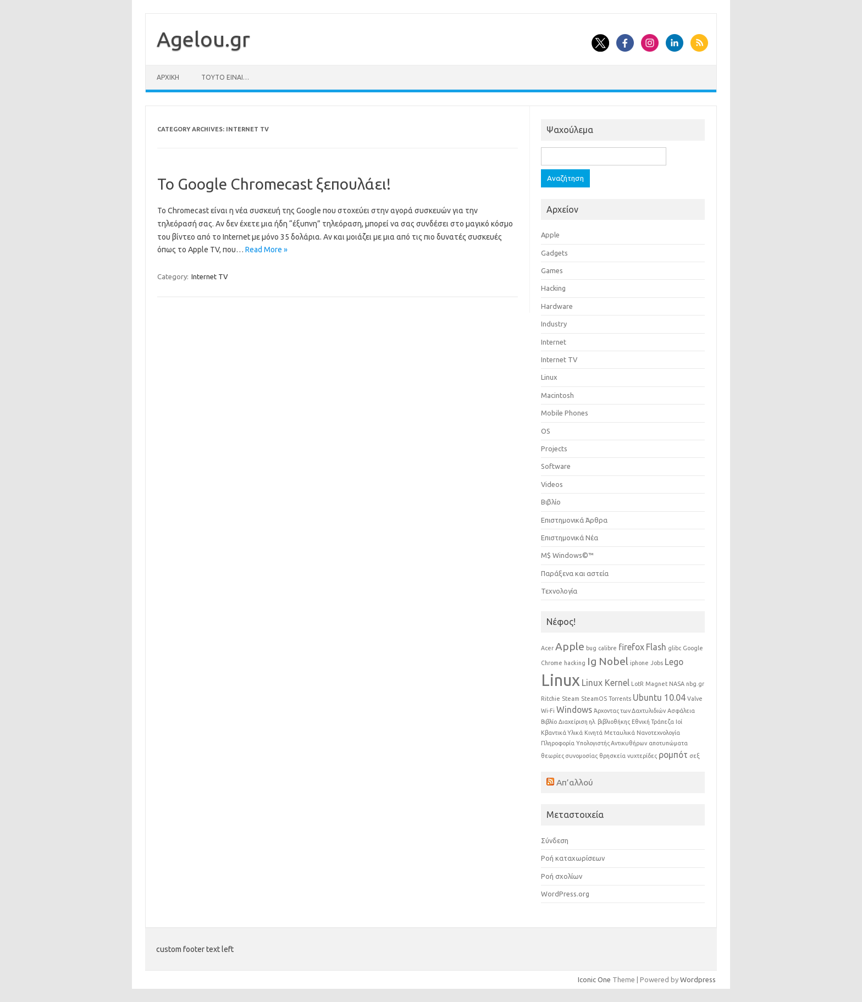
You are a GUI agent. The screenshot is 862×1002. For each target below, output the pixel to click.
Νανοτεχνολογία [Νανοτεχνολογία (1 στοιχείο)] (658, 732)
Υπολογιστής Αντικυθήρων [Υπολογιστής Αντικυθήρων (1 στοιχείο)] (611, 743)
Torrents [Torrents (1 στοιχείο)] (620, 698)
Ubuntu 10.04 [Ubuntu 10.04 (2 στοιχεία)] (659, 697)
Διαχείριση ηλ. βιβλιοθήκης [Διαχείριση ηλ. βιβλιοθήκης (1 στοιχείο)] (594, 721)
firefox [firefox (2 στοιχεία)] (631, 647)
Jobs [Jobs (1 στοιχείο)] (656, 663)
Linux (549, 377)
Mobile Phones (564, 413)
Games (552, 270)
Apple (550, 235)
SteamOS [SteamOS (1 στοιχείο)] (594, 698)
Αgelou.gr (203, 39)
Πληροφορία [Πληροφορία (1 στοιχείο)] (557, 743)
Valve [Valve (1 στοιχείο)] (695, 698)
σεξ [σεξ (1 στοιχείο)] (694, 755)
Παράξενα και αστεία (575, 573)
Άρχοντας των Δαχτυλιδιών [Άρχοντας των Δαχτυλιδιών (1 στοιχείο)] (630, 710)
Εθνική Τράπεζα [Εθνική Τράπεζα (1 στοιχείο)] (653, 721)
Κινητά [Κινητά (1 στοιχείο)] (593, 732)
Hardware (557, 306)
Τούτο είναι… (225, 77)
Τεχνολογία (559, 591)
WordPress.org (565, 894)
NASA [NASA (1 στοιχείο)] (676, 683)
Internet (553, 342)
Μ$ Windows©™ (567, 555)
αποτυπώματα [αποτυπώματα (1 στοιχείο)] (668, 743)
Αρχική (168, 77)
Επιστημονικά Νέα (569, 537)
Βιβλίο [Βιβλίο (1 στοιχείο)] (549, 721)
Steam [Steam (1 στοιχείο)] (570, 698)
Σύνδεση (554, 840)
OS (545, 431)
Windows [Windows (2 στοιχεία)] (574, 710)
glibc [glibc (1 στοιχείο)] (674, 648)
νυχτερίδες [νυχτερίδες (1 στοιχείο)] (642, 755)
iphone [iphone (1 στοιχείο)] (639, 663)
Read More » (266, 249)
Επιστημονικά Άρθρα (574, 520)
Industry (554, 324)
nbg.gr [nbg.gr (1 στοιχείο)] (695, 683)
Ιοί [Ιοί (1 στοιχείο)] (679, 721)
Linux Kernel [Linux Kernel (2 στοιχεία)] (605, 683)
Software (556, 466)
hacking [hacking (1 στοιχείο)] (574, 663)
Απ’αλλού (574, 782)
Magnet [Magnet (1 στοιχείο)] (656, 683)
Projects (554, 448)
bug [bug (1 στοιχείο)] (591, 648)
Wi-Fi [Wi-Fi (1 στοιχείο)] (548, 710)
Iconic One (594, 979)
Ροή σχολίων (561, 876)
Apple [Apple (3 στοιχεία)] (569, 646)
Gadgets (554, 253)
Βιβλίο (551, 502)
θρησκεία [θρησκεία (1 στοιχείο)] (612, 755)
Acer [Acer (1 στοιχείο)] (547, 648)
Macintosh (557, 395)
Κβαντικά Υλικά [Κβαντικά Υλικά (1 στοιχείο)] (562, 732)
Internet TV (209, 276)
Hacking (553, 288)
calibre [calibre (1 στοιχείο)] (607, 648)
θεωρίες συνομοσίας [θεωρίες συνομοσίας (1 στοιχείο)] (569, 755)
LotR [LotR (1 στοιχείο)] (637, 683)
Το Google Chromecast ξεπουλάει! (274, 183)
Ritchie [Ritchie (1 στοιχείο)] (550, 698)
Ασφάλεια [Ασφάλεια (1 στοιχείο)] (681, 710)
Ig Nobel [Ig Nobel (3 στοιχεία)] (607, 661)
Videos (552, 484)
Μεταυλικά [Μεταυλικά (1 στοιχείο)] (619, 732)
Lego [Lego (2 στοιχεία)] (674, 662)
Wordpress (698, 979)
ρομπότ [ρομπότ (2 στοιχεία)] (673, 755)
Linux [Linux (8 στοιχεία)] (560, 680)
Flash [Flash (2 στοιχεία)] (656, 647)
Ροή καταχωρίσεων (573, 858)
